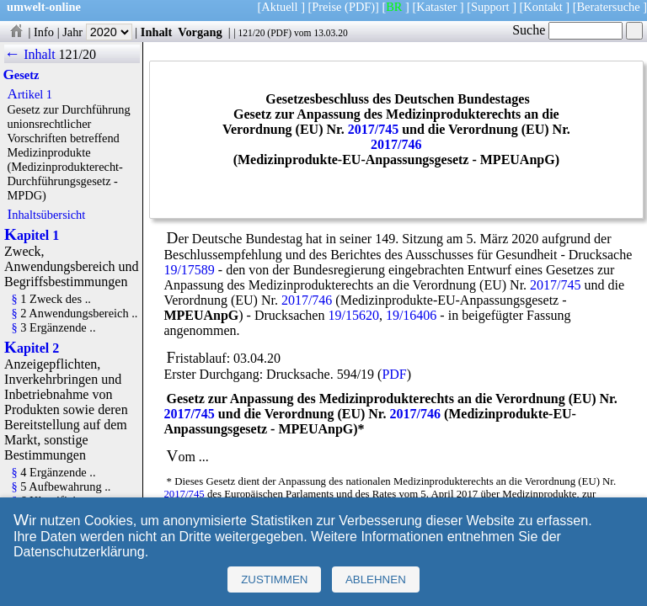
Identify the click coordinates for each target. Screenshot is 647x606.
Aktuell (279, 6)
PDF (279, 33)
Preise (326, 6)
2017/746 (396, 144)
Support (490, 6)
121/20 (251, 33)
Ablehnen (375, 579)
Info (44, 32)
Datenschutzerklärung (79, 552)
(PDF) (360, 6)
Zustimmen (274, 579)
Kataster (436, 6)
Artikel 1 (29, 94)
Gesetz (21, 75)
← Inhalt (30, 54)
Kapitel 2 (31, 348)
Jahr (97, 32)
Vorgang (200, 32)
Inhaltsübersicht (46, 214)
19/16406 (411, 315)
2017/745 (373, 129)
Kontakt (542, 6)
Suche (567, 30)
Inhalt (157, 32)
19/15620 (353, 315)
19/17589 (188, 270)
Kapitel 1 (31, 235)
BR (394, 6)
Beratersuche (608, 6)
